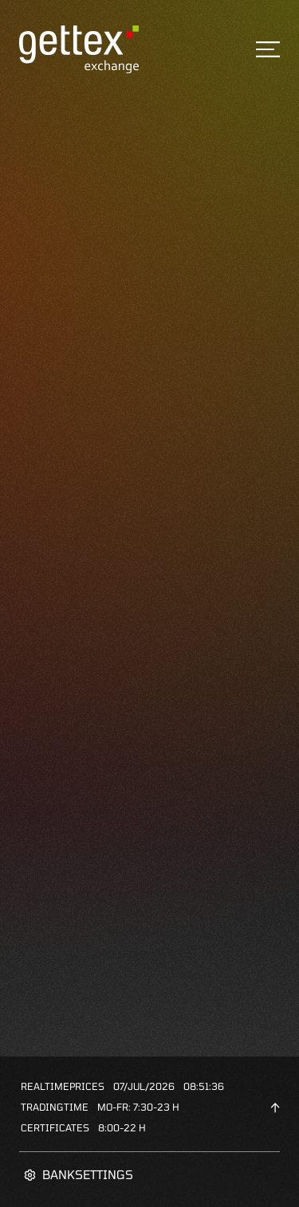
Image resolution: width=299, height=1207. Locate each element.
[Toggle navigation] (268, 49)
